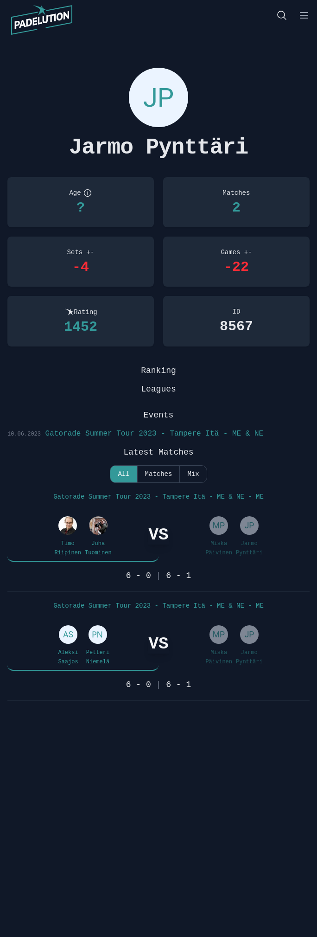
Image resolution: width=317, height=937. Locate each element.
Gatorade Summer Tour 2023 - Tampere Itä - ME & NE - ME (158, 497)
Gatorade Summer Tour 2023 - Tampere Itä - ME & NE (135, 434)
